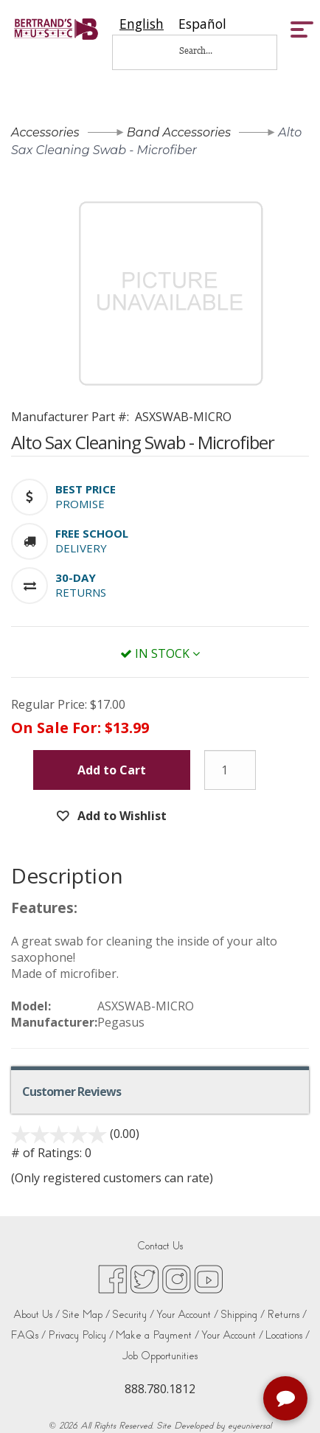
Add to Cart (111, 770)
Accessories (45, 132)
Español (202, 23)
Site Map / (86, 1314)
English (141, 23)
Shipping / (242, 1314)
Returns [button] (80, 592)
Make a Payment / (157, 1335)
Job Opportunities (160, 1356)
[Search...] (206, 50)
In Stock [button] (160, 653)
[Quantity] (230, 770)
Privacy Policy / (81, 1335)
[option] (202, 23)
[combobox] (141, 23)
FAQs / (28, 1335)
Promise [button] (80, 503)
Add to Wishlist (120, 816)
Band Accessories (179, 132)
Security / (133, 1314)
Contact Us (160, 1246)
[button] (85, 489)
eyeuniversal (249, 1425)
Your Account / (187, 1314)
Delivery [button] (81, 548)
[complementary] (287, 1400)
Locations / (287, 1335)
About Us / (36, 1314)
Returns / (287, 1314)
